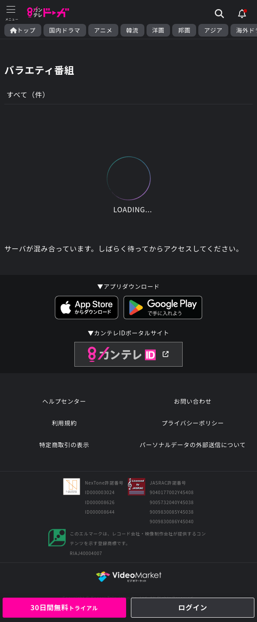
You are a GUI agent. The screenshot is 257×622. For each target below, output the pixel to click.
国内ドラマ (64, 30)
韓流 (132, 30)
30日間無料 (64, 607)
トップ (23, 30)
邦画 (184, 30)
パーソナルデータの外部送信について (193, 444)
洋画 (158, 30)
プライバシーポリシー (192, 422)
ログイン (192, 607)
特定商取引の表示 (64, 444)
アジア (213, 30)
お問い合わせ (192, 401)
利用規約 (64, 422)
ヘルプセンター (64, 401)
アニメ (103, 30)
